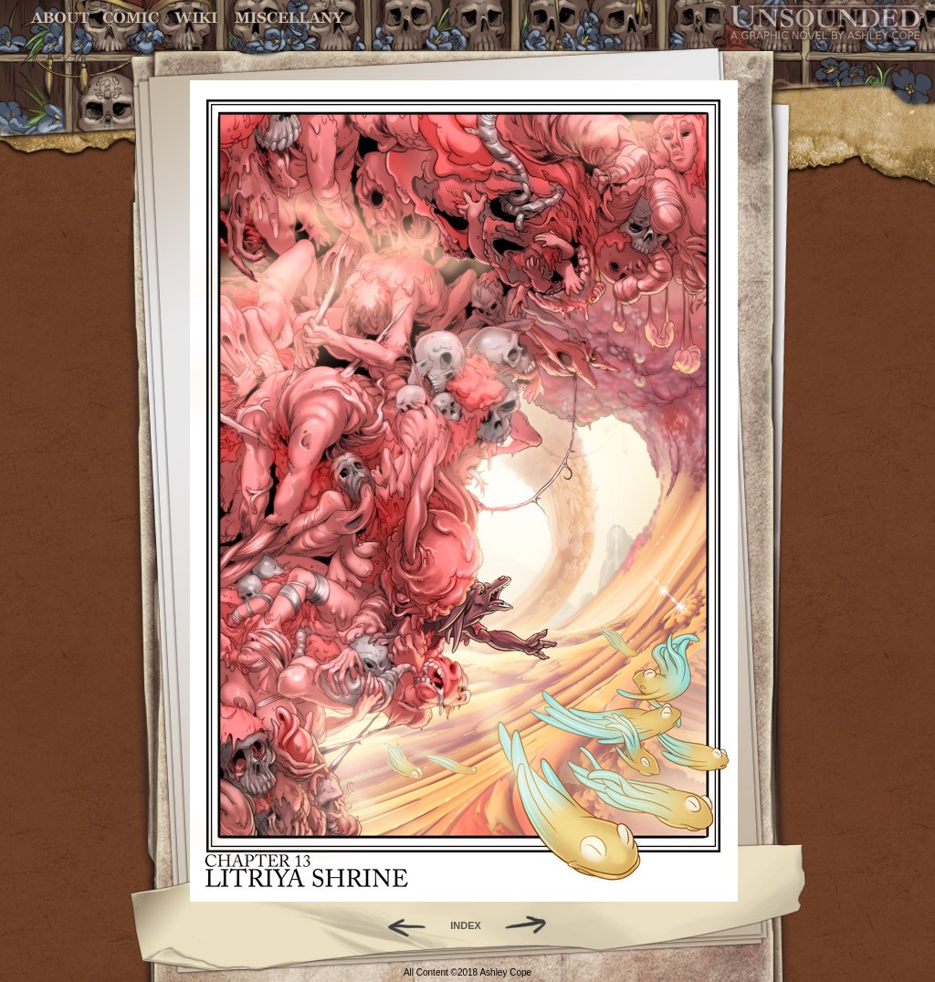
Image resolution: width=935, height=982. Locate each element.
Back (399, 925)
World (196, 18)
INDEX (465, 925)
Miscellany (289, 18)
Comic (131, 18)
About (61, 18)
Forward (532, 925)
